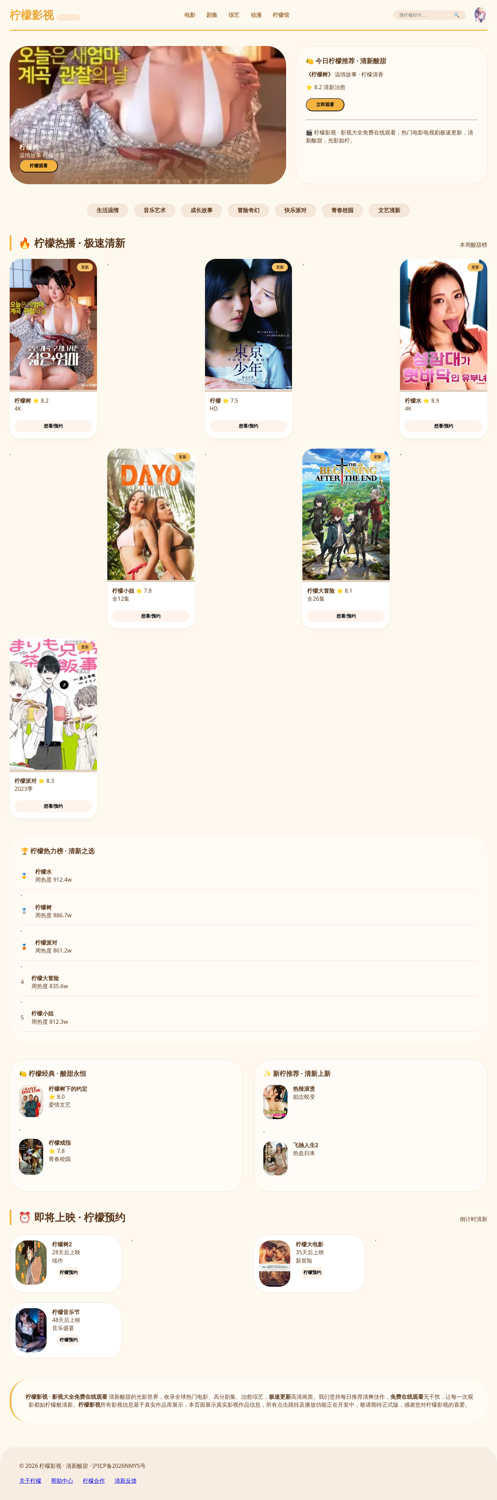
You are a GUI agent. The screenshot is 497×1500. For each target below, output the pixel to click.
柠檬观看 (39, 165)
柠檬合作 (94, 1480)
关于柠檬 (30, 1480)
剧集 (211, 15)
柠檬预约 (69, 1272)
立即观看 (325, 104)
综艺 (234, 15)
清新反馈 (126, 1480)
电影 (189, 15)
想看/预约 (53, 426)
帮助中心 (62, 1480)
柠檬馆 (281, 15)
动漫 (256, 15)
